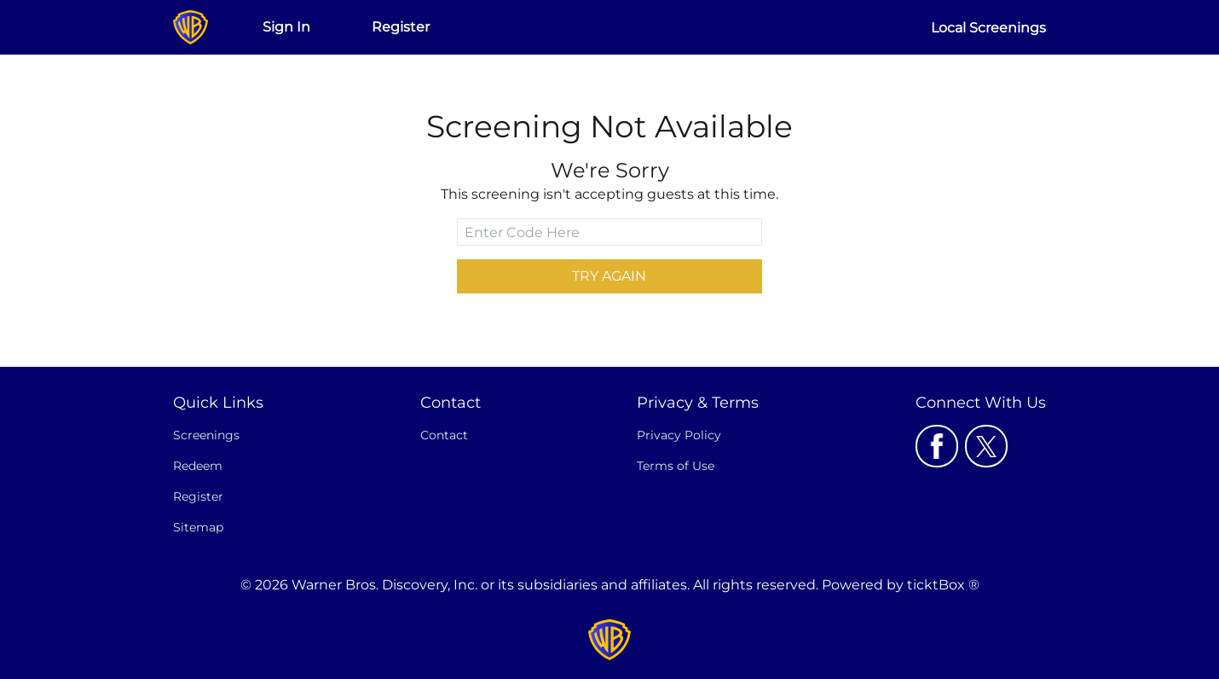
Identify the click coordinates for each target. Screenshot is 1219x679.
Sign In (286, 27)
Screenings (206, 435)
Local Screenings (988, 28)
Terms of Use (675, 465)
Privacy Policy (679, 435)
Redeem (197, 465)
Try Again (609, 276)
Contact (444, 435)
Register (401, 27)
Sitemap (198, 527)
